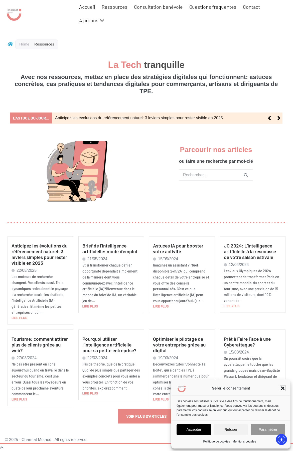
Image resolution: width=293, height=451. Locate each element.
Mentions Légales (244, 441)
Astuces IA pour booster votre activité (178, 248)
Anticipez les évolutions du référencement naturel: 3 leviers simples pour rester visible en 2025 (139, 118)
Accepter (193, 429)
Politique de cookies (216, 441)
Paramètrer (267, 429)
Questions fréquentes (212, 7)
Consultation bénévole (158, 7)
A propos (91, 20)
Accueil (87, 7)
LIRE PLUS (19, 318)
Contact (251, 7)
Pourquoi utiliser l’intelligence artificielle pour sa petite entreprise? (109, 344)
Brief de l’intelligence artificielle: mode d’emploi (109, 248)
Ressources (114, 7)
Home (24, 44)
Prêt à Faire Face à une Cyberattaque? (247, 342)
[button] (282, 388)
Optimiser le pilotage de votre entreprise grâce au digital (179, 344)
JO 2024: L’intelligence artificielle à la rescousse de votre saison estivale (250, 251)
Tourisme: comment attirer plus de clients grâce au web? (40, 344)
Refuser (231, 429)
